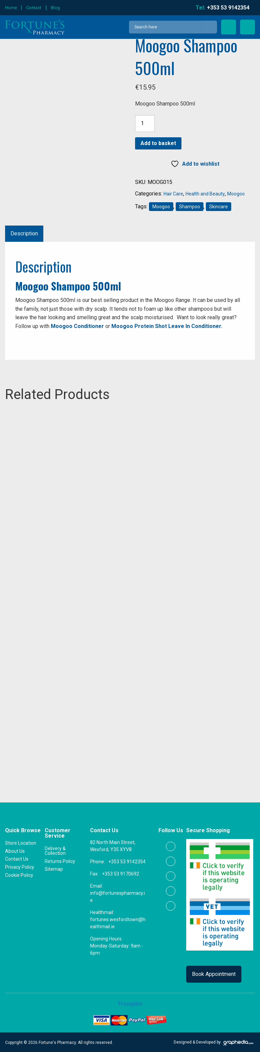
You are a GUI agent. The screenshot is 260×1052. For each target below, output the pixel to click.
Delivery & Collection (55, 850)
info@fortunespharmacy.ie (117, 896)
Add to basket (158, 143)
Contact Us (16, 859)
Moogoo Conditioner (77, 326)
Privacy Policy (19, 866)
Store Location (20, 842)
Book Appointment (214, 974)
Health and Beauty (205, 193)
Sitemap (54, 869)
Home (11, 7)
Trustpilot (130, 1004)
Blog (55, 7)
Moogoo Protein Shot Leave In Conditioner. (166, 326)
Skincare (218, 206)
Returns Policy (60, 861)
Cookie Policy (19, 875)
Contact (33, 7)
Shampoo (189, 206)
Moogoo (236, 193)
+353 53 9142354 (127, 861)
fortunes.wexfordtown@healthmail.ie (118, 923)
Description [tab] (24, 233)
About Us (15, 851)
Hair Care (173, 193)
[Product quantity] (145, 123)
